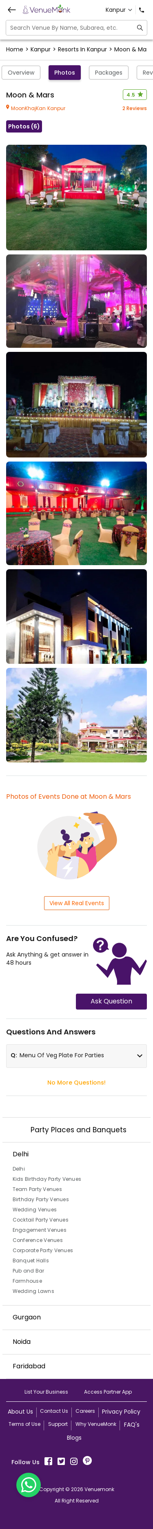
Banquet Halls (31, 1260)
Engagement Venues (40, 1229)
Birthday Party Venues (41, 1199)
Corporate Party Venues (43, 1250)
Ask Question (111, 1001)
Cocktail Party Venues (41, 1219)
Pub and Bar (28, 1270)
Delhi (19, 1168)
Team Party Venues (37, 1189)
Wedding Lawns (33, 1291)
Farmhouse (27, 1280)
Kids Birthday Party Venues (47, 1178)
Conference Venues (38, 1240)
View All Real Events (76, 903)
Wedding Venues (35, 1209)
